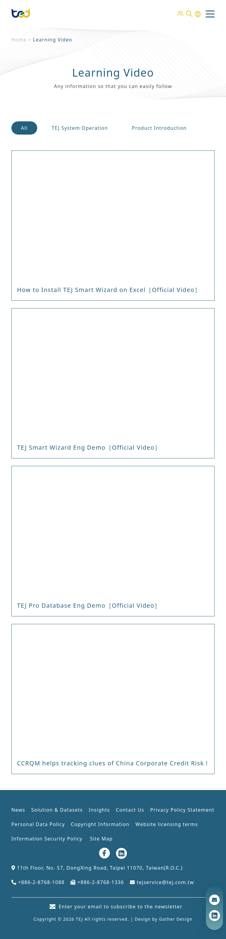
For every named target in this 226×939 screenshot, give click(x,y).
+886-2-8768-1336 (97, 882)
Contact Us (130, 810)
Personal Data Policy (38, 824)
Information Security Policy (47, 838)
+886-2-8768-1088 (38, 882)
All (24, 128)
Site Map (101, 838)
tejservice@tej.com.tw (162, 882)
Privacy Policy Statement (182, 810)
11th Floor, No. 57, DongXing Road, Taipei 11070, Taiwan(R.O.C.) (97, 868)
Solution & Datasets (57, 810)
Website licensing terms (166, 824)
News (18, 810)
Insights (99, 810)
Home (19, 39)
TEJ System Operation (80, 128)
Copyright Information (100, 824)
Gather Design (175, 919)
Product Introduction (159, 128)
